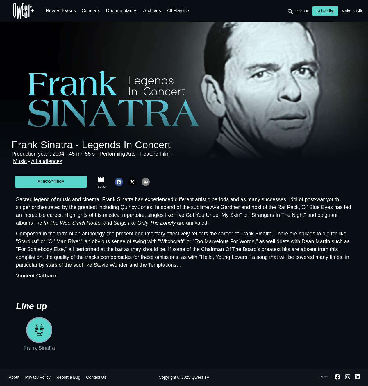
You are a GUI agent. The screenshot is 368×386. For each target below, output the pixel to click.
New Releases (61, 10)
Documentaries (121, 10)
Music (20, 161)
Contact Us (96, 377)
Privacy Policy (38, 377)
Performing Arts (117, 154)
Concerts (91, 10)
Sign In (303, 11)
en (323, 377)
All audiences (46, 161)
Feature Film (154, 154)
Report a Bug (68, 377)
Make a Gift (351, 11)
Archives (152, 10)
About (14, 377)
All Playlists (178, 10)
